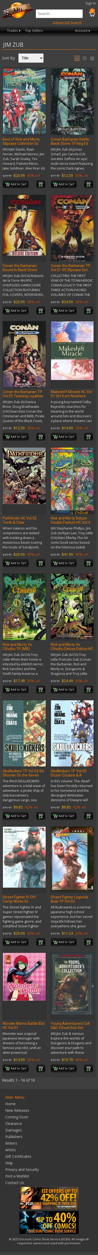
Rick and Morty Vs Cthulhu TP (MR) (17, 646)
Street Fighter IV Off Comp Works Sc (19, 899)
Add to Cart (15, 184)
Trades (14, 30)
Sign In (90, 3)
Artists (10, 1149)
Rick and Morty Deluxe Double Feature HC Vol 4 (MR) (70, 522)
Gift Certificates (18, 1156)
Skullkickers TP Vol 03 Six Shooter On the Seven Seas (23, 775)
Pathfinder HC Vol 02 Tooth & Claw (20, 520)
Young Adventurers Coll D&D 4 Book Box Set (70, 1025)
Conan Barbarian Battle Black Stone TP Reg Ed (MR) (70, 143)
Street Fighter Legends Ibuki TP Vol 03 (69, 899)
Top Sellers (34, 30)
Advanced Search (67, 22)
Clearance (13, 1123)
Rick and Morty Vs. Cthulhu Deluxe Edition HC (72, 646)
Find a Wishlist (17, 1176)
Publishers (13, 1136)
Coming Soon (16, 1116)
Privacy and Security (22, 1169)
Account (83, 30)
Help (9, 1162)
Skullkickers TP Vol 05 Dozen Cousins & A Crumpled (69, 775)
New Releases (17, 1110)
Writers (11, 1143)
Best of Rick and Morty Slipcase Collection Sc (21, 141)
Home (10, 1103)
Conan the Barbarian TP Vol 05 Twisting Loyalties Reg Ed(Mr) (23, 396)
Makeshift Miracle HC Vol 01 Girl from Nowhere (71, 394)
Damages (13, 1130)
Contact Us (14, 1182)
